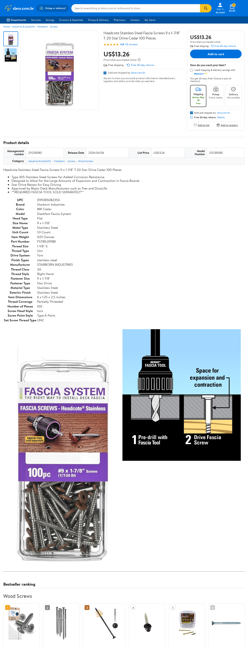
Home (6, 26)
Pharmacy (120, 20)
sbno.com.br (138, 72)
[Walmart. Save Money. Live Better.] (19, 8)
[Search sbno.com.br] (135, 8)
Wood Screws (85, 161)
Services (36, 20)
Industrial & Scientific (23, 26)
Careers (135, 20)
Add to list (201, 125)
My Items (150, 20)
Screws (54, 26)
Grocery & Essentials (71, 20)
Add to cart (216, 54)
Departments (16, 20)
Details (221, 117)
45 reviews (131, 44)
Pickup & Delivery (98, 20)
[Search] (206, 8)
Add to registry (227, 125)
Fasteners (42, 26)
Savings (50, 20)
